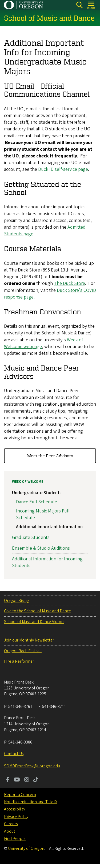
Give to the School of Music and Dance (37, 611)
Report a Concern (20, 795)
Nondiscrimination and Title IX (30, 802)
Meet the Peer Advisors (50, 456)
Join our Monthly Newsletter (29, 640)
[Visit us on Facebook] (8, 780)
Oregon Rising (16, 600)
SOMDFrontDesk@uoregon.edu (32, 766)
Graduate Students (31, 537)
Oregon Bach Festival (23, 651)
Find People (15, 839)
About (9, 831)
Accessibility (14, 809)
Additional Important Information (49, 526)
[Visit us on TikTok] (35, 780)
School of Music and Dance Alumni (34, 622)
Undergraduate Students (37, 492)
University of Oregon (26, 848)
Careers (11, 824)
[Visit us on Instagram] (26, 780)
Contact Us (13, 754)
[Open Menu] (91, 5)
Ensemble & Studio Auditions (41, 548)
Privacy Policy (16, 817)
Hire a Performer (19, 661)
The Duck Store (69, 283)
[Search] (79, 5)
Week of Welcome (27, 481)
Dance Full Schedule (36, 502)
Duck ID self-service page (63, 169)
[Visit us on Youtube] (17, 780)
